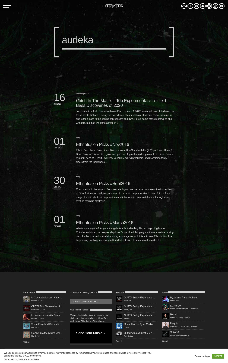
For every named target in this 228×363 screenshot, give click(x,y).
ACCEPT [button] (218, 356)
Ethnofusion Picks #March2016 (104, 222)
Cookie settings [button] (202, 356)
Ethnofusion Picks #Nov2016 (102, 144)
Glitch (86, 94)
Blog (82, 94)
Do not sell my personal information (21, 359)
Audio (78, 94)
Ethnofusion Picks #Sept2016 (103, 183)
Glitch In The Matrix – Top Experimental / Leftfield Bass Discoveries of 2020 (121, 103)
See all (26, 342)
